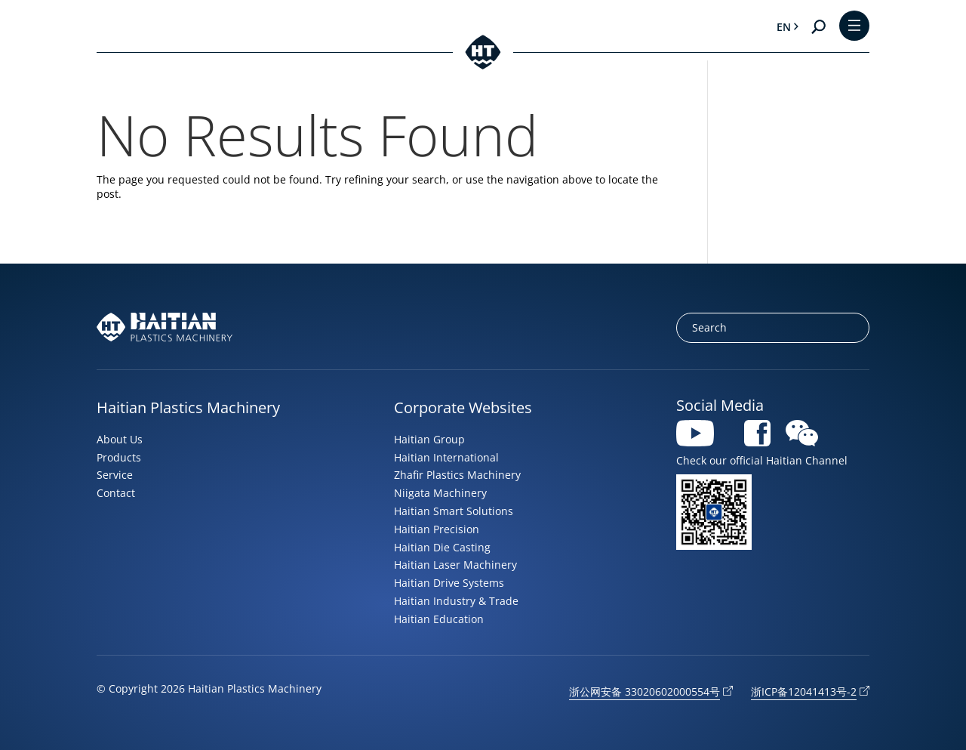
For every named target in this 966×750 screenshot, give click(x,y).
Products (119, 457)
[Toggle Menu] (854, 27)
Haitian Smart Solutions (453, 511)
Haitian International (446, 457)
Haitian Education (439, 619)
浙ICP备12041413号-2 (804, 691)
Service (115, 475)
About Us (120, 439)
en (784, 27)
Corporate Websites (463, 407)
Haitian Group (429, 439)
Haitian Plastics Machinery (188, 407)
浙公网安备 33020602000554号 (644, 691)
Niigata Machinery (440, 493)
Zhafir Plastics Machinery (457, 475)
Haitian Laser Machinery (455, 564)
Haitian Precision (436, 529)
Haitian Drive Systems (449, 583)
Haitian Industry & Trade (456, 601)
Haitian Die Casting (442, 547)
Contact (116, 493)
